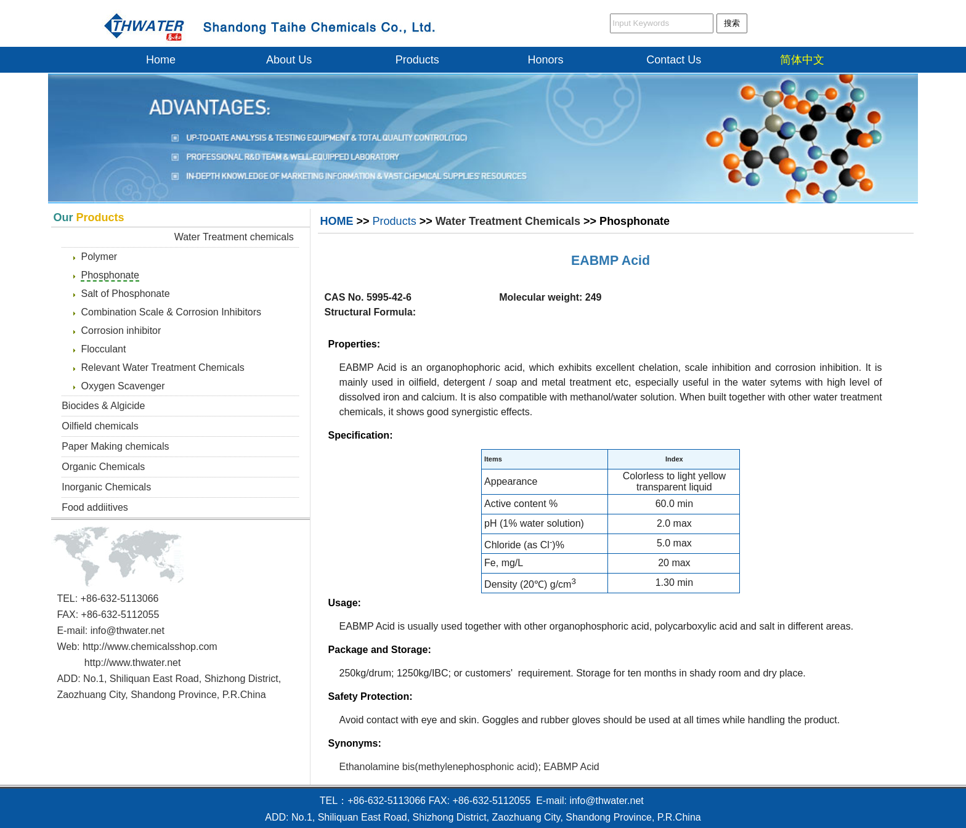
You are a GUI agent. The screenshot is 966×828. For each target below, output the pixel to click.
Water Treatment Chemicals (508, 221)
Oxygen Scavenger (122, 386)
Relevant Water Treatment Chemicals (162, 367)
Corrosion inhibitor (121, 330)
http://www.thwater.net (132, 662)
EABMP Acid (610, 260)
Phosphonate (110, 275)
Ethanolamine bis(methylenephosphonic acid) (438, 766)
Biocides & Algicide (103, 405)
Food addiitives (95, 507)
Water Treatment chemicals (234, 237)
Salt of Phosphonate (125, 293)
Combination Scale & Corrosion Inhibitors (171, 312)
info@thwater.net (127, 630)
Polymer (99, 256)
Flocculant (103, 349)
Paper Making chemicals (115, 446)
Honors (546, 60)
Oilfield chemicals (100, 426)
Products (417, 60)
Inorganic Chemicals (106, 487)
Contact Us (673, 60)
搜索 (732, 23)
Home (161, 60)
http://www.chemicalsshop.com (150, 646)
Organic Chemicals (103, 466)
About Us (289, 60)
